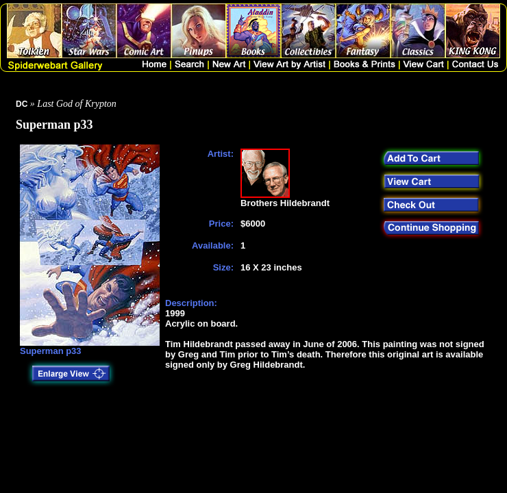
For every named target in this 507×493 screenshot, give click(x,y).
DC (21, 104)
